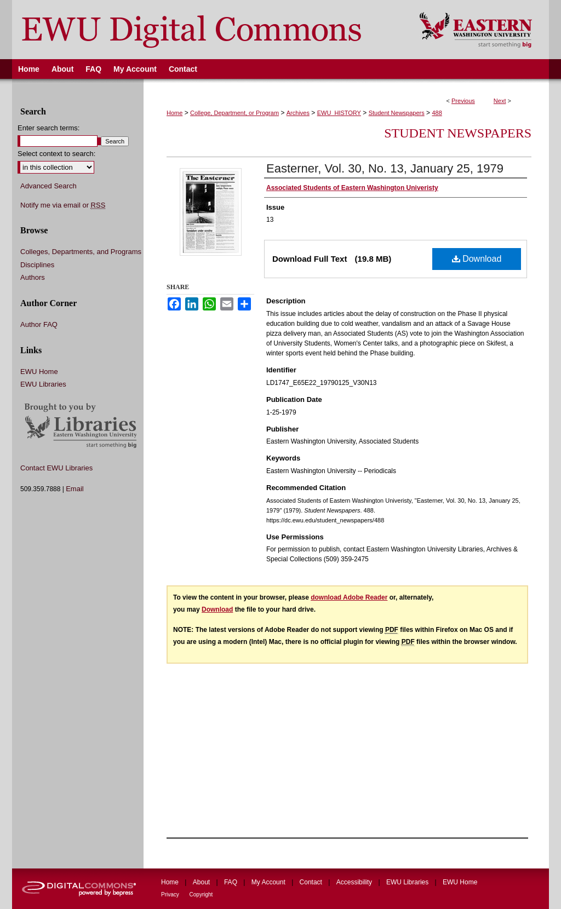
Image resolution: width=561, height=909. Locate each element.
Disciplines (37, 265)
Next (500, 100)
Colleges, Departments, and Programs (80, 252)
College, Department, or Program (234, 113)
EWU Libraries (43, 384)
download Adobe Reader (349, 597)
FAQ (231, 882)
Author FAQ (39, 324)
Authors (32, 277)
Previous (463, 100)
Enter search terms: (48, 128)
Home (174, 113)
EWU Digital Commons (208, 29)
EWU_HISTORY (339, 113)
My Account (269, 882)
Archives (298, 113)
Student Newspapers (397, 113)
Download (477, 258)
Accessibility (355, 882)
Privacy (171, 894)
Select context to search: (56, 153)
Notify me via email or (62, 205)
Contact (312, 882)
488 (437, 113)
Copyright (201, 894)
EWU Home (39, 371)
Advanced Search (48, 186)
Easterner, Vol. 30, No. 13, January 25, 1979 (384, 168)
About (202, 882)
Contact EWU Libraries (56, 468)
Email (75, 489)
